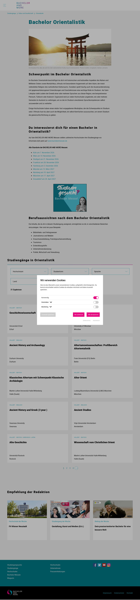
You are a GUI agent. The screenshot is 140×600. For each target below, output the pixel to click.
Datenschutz (87, 320)
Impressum (96, 320)
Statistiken (47, 302)
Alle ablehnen (78, 315)
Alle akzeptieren (93, 315)
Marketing (46, 307)
